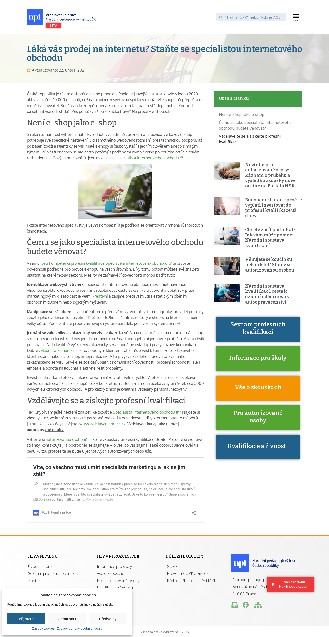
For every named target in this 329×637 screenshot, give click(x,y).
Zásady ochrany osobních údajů (79, 628)
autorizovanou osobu (67, 439)
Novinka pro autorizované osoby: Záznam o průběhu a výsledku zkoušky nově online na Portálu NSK (270, 175)
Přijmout (26, 618)
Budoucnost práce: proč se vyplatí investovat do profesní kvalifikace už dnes (273, 208)
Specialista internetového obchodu (146, 412)
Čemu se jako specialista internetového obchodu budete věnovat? (255, 125)
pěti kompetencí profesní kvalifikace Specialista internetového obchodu (106, 263)
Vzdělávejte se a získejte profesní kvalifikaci (250, 139)
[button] (296, 17)
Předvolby (108, 618)
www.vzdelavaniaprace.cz (102, 423)
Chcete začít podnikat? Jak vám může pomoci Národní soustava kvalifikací (270, 237)
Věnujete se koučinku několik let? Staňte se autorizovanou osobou (269, 265)
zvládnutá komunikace (59, 350)
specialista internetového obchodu (150, 157)
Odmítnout (67, 618)
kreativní (100, 296)
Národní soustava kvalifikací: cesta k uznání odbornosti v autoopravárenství (267, 294)
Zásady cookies (43, 628)
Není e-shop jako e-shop (241, 114)
